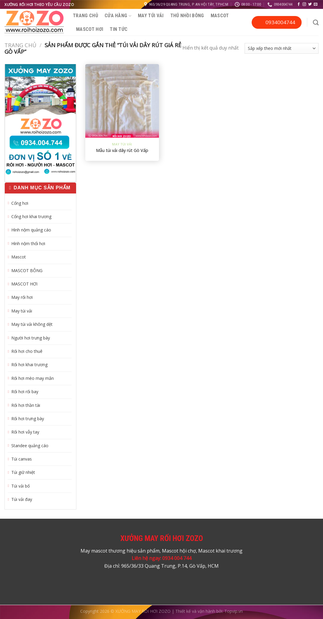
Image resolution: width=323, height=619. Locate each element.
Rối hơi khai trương (29, 364)
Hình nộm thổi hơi (28, 243)
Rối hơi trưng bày (27, 418)
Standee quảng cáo (29, 445)
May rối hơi (22, 297)
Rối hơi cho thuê (26, 351)
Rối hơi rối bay (24, 391)
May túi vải (151, 15)
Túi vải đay (21, 499)
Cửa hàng (118, 15)
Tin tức (118, 29)
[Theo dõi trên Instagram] (304, 4)
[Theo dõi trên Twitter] (310, 4)
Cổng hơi (19, 203)
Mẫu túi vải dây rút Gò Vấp (122, 150)
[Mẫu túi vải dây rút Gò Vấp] (122, 101)
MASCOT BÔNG (26, 270)
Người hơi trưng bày (30, 338)
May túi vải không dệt (32, 324)
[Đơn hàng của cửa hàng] (282, 48)
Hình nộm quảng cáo (31, 230)
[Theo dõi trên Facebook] (298, 4)
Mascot (220, 15)
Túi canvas (21, 459)
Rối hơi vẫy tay (25, 432)
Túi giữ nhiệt (23, 472)
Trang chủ (85, 15)
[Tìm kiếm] (316, 22)
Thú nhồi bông (187, 15)
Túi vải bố (20, 486)
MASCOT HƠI (89, 29)
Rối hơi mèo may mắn (32, 378)
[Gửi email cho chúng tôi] (315, 4)
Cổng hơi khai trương (31, 216)
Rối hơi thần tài (25, 405)
